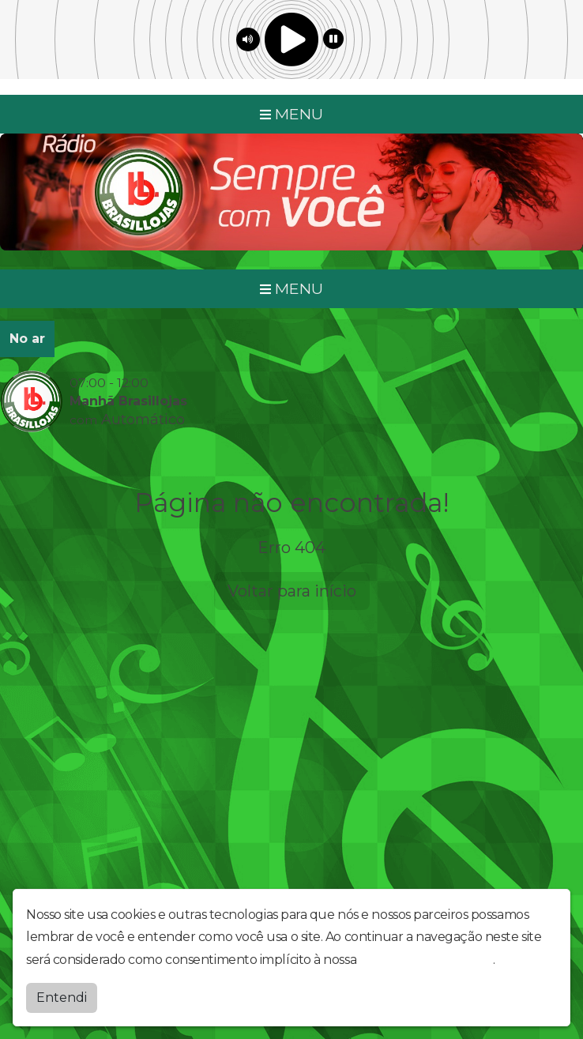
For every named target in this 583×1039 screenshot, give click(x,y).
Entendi (61, 997)
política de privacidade (426, 959)
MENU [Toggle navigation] (291, 113)
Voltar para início (292, 591)
